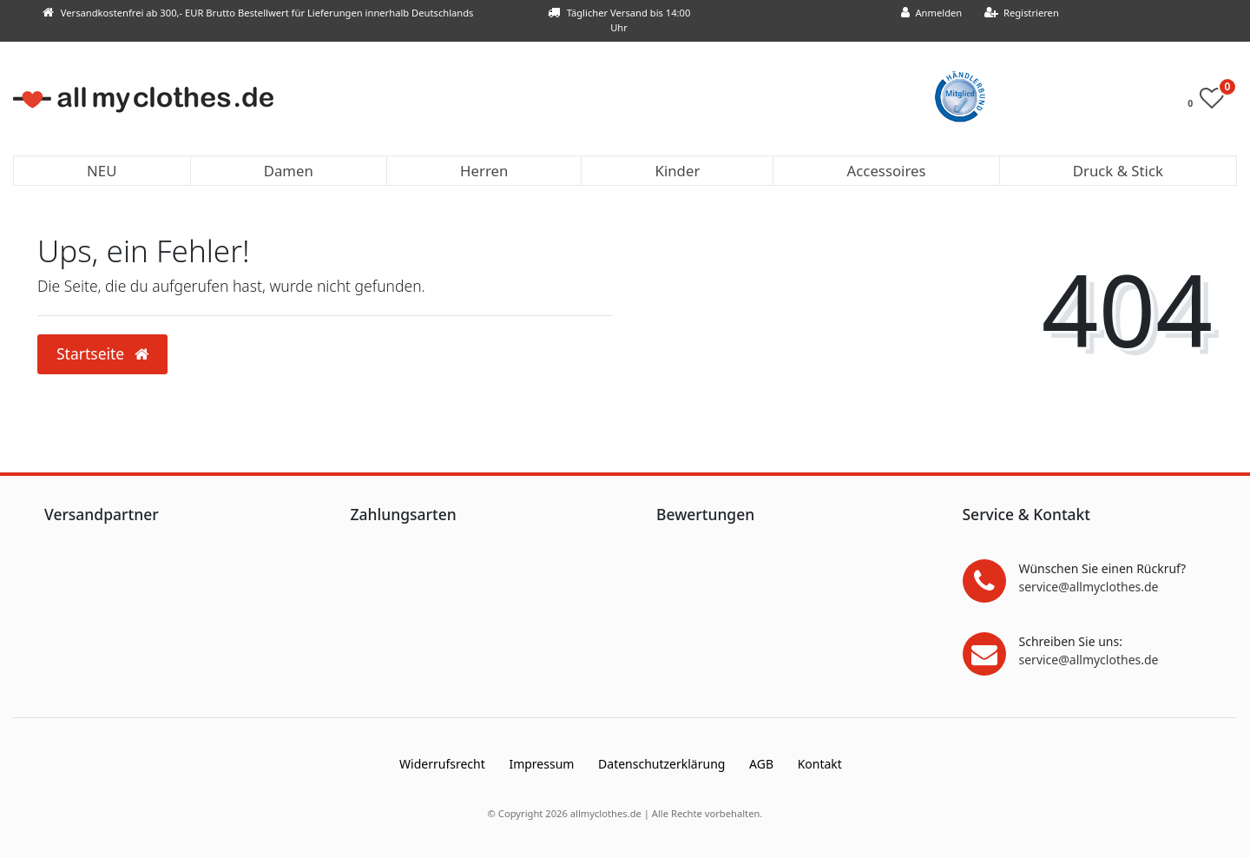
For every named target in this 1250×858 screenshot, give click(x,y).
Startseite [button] (102, 353)
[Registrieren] (1021, 13)
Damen (288, 171)
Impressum (541, 764)
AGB (761, 764)
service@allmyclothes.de (1089, 586)
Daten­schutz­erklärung (661, 764)
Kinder (678, 171)
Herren (484, 171)
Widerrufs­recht (442, 764)
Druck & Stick (1118, 171)
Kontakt (820, 764)
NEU (101, 171)
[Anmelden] (931, 13)
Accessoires (886, 171)
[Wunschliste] (1210, 102)
